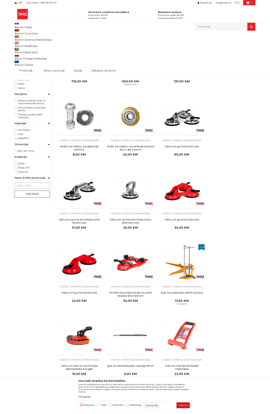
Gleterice (23, 207)
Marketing (135, 405)
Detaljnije (84, 396)
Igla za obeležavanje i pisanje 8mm (129, 329)
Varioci (21, 124)
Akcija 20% (23, 203)
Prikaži (218, 44)
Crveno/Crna (25, 73)
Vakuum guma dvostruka (130, 254)
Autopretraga (151, 44)
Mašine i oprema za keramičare (72, 38)
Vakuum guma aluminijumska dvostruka (180, 183)
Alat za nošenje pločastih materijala (181, 329)
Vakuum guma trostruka (130, 181)
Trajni (103, 405)
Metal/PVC (23, 174)
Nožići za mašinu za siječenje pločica (231, 110)
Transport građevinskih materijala (30, 152)
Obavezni (89, 405)
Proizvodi (49, 38)
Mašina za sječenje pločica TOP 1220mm (79, 110)
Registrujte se (223, 2)
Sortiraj (167, 44)
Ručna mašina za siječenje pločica (32, 145)
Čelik (20, 170)
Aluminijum (24, 166)
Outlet (21, 199)
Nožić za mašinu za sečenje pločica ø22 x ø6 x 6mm (79, 183)
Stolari (21, 120)
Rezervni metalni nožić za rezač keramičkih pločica (31, 138)
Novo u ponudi (54, 26)
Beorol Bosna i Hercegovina (28, 38)
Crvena (22, 69)
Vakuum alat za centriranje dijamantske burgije (79, 329)
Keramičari (23, 115)
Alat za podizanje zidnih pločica (232, 254)
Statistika (117, 405)
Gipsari (21, 111)
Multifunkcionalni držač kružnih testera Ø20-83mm (180, 256)
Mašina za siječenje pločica (181, 108)
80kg (21, 86)
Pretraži (32, 230)
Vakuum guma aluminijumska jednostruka (231, 183)
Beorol (21, 99)
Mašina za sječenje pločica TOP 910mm (130, 110)
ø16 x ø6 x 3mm (26, 187)
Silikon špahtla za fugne (232, 327)
